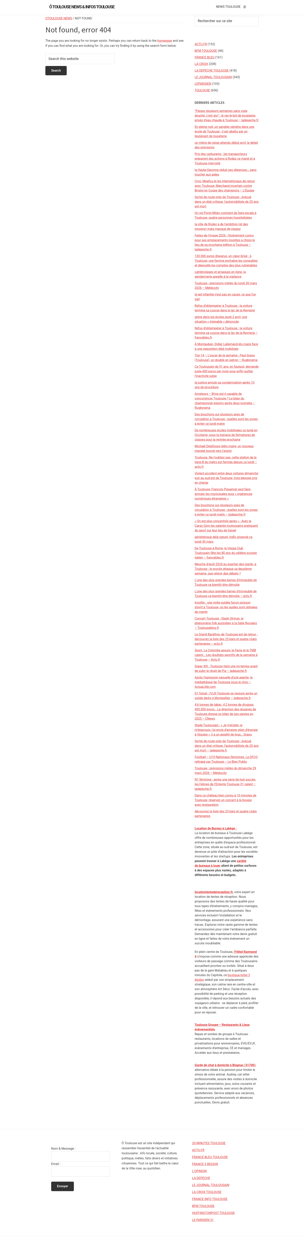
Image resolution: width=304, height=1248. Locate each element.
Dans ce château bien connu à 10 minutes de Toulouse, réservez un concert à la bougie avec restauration (225, 800)
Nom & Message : (63, 1148)
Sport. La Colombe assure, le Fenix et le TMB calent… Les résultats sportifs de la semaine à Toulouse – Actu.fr (226, 654)
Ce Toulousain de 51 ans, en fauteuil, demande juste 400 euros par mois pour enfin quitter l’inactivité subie (227, 371)
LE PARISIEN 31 (203, 1220)
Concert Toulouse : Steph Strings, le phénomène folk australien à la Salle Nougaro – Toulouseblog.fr (226, 623)
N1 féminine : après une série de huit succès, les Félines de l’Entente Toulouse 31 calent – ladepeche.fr (225, 784)
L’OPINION (199, 1171)
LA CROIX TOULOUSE (206, 1192)
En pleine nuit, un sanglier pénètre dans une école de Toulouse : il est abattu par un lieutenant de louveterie (224, 131)
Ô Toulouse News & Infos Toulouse (81, 6)
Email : (55, 1164)
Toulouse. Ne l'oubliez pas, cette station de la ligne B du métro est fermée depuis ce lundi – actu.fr (226, 462)
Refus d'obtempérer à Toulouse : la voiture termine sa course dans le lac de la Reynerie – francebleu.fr (226, 332)
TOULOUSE (202, 90)
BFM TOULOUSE (206, 51)
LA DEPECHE (201, 1178)
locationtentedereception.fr (214, 892)
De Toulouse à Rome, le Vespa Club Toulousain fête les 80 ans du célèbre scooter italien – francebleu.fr (226, 552)
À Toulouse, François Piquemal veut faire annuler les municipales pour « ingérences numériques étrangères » (223, 493)
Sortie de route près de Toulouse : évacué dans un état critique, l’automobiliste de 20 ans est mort (227, 201)
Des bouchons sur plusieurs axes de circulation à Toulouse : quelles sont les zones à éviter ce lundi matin (226, 419)
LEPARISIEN (203, 84)
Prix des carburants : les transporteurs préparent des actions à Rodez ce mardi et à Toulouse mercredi (225, 158)
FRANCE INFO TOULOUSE (209, 1199)
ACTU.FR (201, 44)
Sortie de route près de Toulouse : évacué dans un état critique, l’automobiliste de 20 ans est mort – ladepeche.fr (227, 745)
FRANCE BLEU (204, 57)
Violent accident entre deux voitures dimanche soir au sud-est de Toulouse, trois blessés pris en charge (226, 477)
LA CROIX (201, 64)
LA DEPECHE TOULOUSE (212, 70)
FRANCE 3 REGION (205, 1164)
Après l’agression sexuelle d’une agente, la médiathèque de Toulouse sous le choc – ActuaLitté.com (224, 682)
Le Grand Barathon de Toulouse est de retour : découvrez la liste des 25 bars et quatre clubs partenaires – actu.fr (226, 639)
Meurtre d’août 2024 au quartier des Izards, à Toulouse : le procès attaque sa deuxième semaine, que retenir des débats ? (225, 568)
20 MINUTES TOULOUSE (209, 1143)
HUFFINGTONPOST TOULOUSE (213, 1213)
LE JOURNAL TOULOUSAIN (213, 77)
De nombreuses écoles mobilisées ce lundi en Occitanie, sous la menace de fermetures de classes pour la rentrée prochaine (226, 434)
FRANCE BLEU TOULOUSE (210, 1157)
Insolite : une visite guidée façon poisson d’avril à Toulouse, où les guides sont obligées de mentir (226, 607)
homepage (164, 40)
